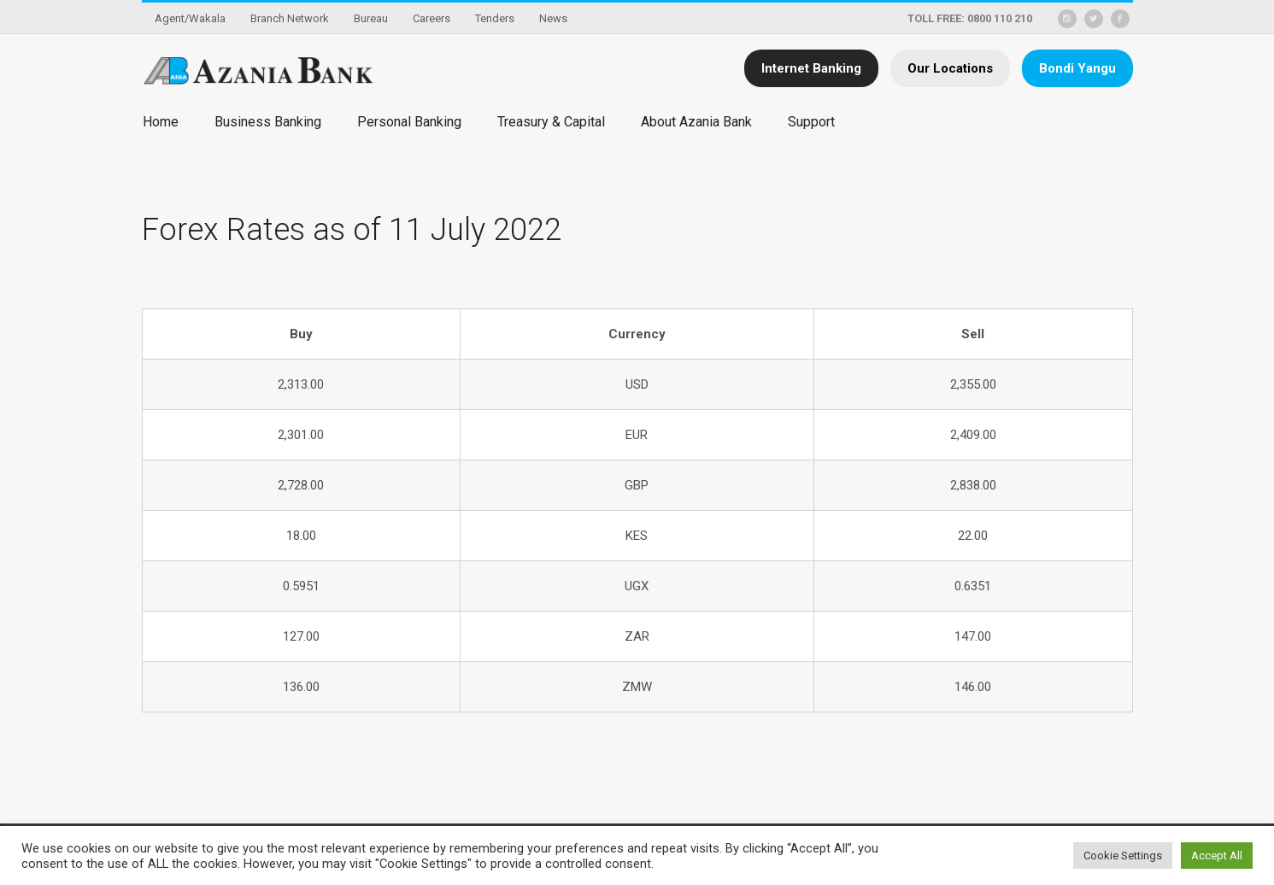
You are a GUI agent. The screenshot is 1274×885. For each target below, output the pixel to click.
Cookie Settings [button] (1122, 855)
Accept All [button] (1216, 855)
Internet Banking (811, 68)
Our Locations (950, 68)
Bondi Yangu (1077, 68)
